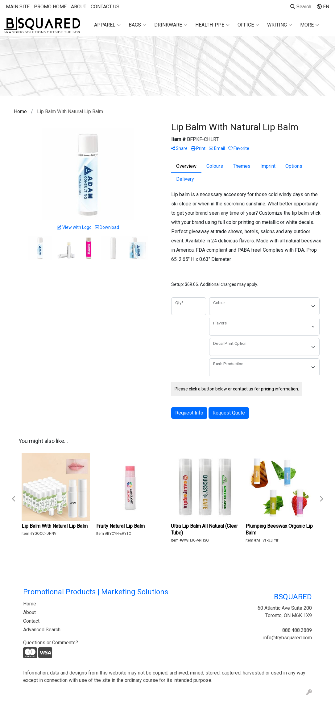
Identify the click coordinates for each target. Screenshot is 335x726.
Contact (31, 621)
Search (300, 7)
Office (248, 25)
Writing (279, 25)
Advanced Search (41, 630)
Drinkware (170, 25)
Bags (137, 25)
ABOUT (78, 7)
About (29, 612)
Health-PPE (212, 25)
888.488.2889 (297, 630)
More (309, 25)
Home (29, 604)
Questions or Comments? (50, 643)
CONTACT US (105, 7)
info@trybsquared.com (287, 638)
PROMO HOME (50, 7)
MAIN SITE (18, 7)
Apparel (107, 25)
